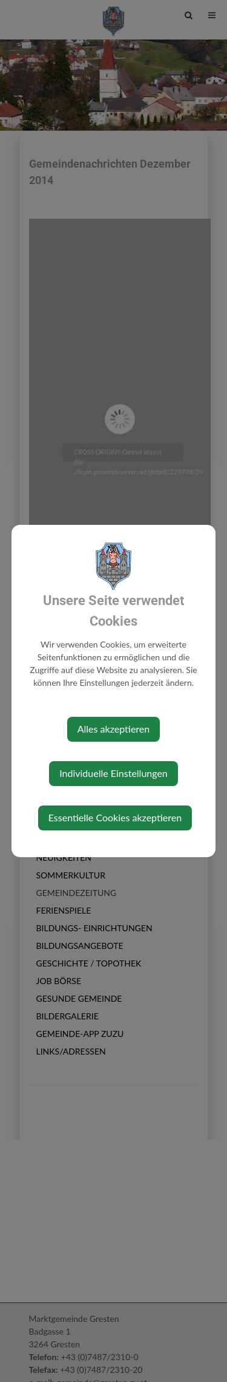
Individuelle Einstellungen (113, 773)
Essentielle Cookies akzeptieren (115, 817)
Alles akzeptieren (113, 728)
